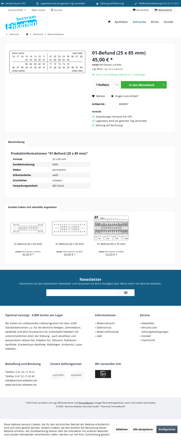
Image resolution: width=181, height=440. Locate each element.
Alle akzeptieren (143, 429)
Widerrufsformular (108, 331)
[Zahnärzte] (139, 21)
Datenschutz (104, 327)
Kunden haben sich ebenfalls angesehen (32, 207)
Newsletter (148, 323)
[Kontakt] (168, 21)
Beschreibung (16, 142)
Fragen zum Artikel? (124, 96)
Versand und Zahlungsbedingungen (155, 329)
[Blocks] (154, 21)
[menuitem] (163, 10)
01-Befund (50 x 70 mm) (111, 244)
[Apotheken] (121, 21)
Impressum (148, 340)
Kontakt (146, 336)
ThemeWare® (118, 406)
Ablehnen (122, 429)
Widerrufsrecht (106, 323)
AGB (99, 336)
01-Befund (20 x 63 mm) (28, 244)
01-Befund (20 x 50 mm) (70, 244)
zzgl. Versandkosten (113, 68)
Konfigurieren (167, 429)
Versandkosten (86, 402)
